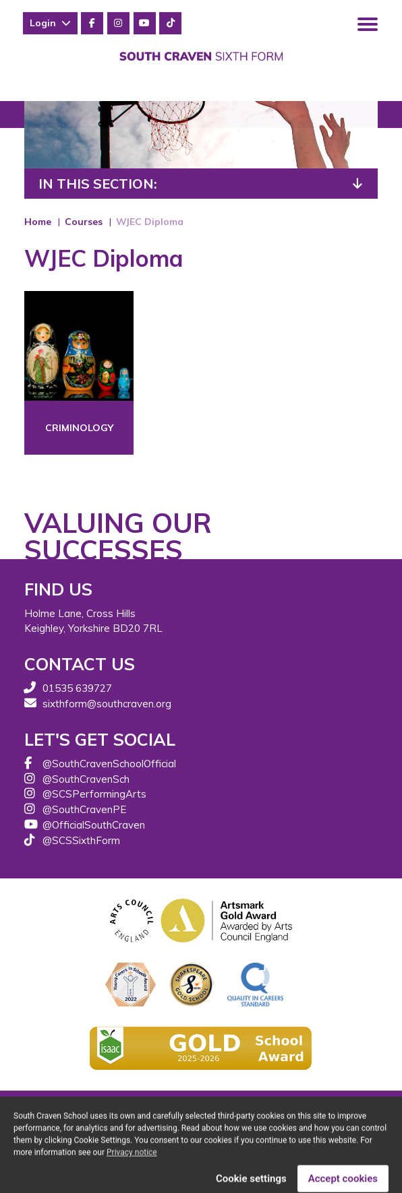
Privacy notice (132, 1161)
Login (50, 23)
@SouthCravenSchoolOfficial (109, 763)
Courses (84, 222)
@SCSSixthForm (81, 840)
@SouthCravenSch (86, 779)
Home (37, 222)
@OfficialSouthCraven (93, 824)
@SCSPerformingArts (94, 793)
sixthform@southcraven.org (106, 703)
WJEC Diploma (149, 222)
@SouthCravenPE (84, 809)
